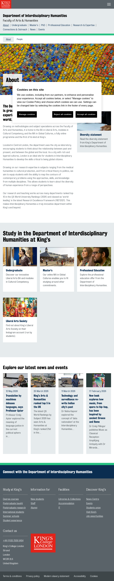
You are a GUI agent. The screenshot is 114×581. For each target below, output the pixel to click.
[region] (57, 102)
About (6, 25)
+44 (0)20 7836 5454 (13, 540)
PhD (43, 25)
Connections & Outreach (15, 29)
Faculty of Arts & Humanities (20, 20)
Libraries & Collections (69, 499)
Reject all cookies (63, 114)
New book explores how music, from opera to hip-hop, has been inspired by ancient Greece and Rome (98, 409)
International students (13, 512)
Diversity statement (91, 135)
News (32, 29)
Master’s (47, 270)
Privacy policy (32, 576)
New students (37, 499)
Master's (34, 25)
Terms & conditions (12, 576)
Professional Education (59, 25)
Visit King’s (91, 512)
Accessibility (80, 576)
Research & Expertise (84, 25)
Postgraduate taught (13, 503)
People (20, 39)
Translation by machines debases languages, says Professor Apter (14, 403)
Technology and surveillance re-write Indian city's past (70, 401)
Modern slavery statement (56, 576)
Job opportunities (94, 516)
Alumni (34, 508)
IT (59, 508)
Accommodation (66, 503)
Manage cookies (27, 114)
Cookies (94, 576)
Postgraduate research (14, 508)
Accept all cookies (86, 114)
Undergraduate (19, 25)
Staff (33, 503)
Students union (93, 508)
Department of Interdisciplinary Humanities (35, 15)
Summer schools (11, 516)
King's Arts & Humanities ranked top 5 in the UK (42, 401)
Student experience (12, 520)
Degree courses (11, 499)
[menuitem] (7, 25)
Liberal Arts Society (16, 321)
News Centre (92, 499)
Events (41, 29)
